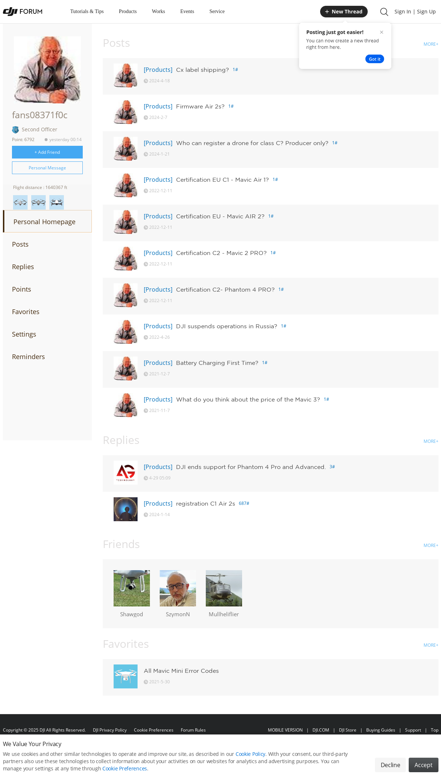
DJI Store (347, 730)
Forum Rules (193, 730)
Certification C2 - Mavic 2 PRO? (221, 253)
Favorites (26, 311)
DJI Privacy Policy (110, 730)
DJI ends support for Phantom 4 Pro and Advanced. (251, 467)
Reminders (28, 356)
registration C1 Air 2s (205, 503)
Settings (24, 334)
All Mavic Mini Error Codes (181, 670)
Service (217, 11)
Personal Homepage (44, 221)
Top (434, 730)
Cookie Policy (250, 762)
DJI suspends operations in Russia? (226, 326)
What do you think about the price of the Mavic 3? (248, 399)
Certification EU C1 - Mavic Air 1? (222, 179)
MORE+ (431, 44)
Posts (20, 244)
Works (158, 11)
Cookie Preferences (153, 730)
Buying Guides (380, 730)
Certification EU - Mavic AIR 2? (220, 216)
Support (413, 730)
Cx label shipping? (202, 69)
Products (128, 11)
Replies (23, 266)
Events (187, 11)
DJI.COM (321, 730)
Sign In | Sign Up (415, 11)
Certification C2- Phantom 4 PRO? (225, 289)
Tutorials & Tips (87, 11)
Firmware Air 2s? (200, 106)
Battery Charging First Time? (217, 362)
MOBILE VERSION (285, 730)
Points (21, 289)
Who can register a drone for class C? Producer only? (252, 143)
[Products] (158, 70)
